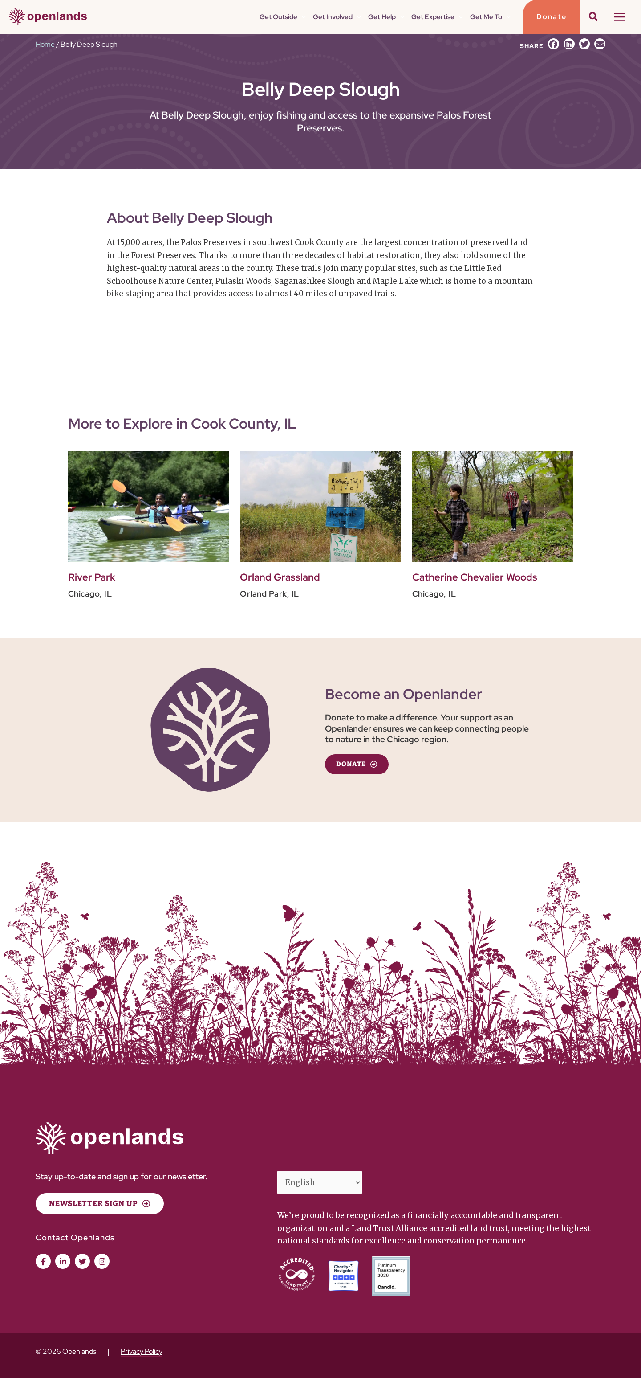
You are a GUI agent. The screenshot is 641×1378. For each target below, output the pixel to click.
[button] (301, 17)
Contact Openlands (75, 1237)
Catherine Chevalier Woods (474, 577)
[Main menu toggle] (620, 17)
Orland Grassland (280, 577)
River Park (91, 577)
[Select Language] (319, 1182)
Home (45, 44)
